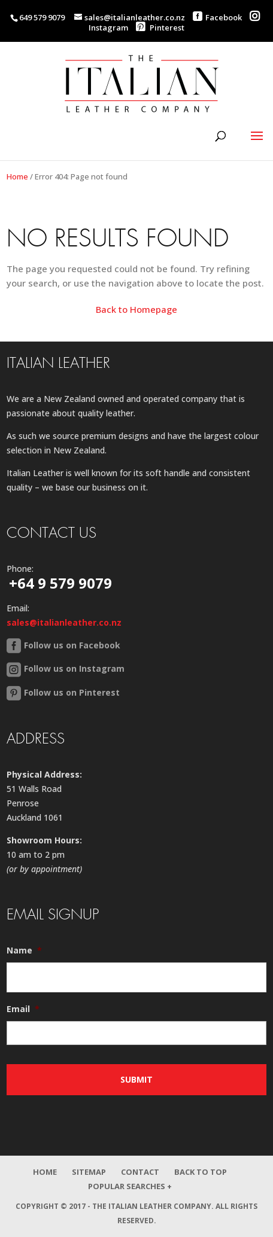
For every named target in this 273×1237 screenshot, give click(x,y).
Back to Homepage (136, 309)
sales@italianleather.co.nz (64, 622)
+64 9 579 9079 (60, 583)
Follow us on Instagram (74, 668)
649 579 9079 (42, 17)
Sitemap (89, 1171)
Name (24, 950)
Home (17, 176)
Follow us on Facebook (72, 645)
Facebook (223, 17)
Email (23, 1009)
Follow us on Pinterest (72, 692)
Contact (140, 1171)
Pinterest (160, 27)
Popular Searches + (130, 1186)
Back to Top (200, 1171)
